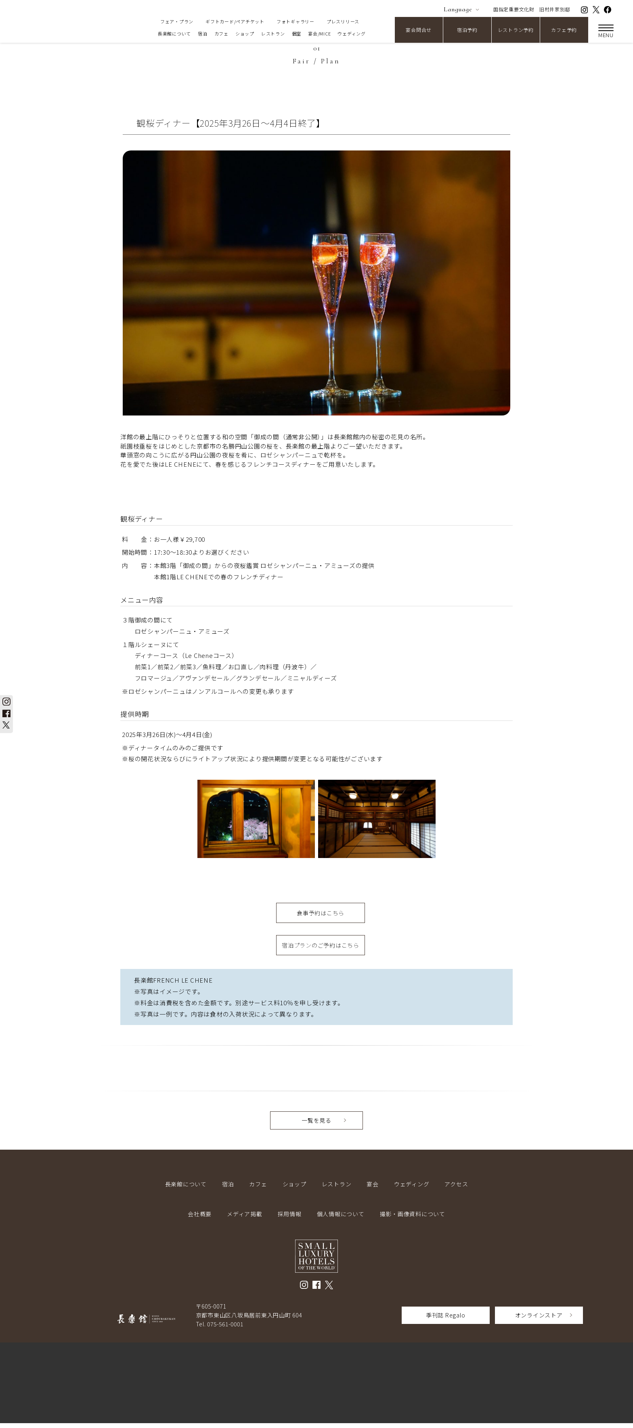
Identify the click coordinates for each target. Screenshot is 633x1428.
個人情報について (341, 1219)
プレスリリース (343, 21)
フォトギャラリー (295, 21)
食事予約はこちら (320, 914)
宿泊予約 (467, 29)
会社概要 (200, 1219)
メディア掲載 (244, 1219)
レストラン (273, 33)
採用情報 (290, 1219)
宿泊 (203, 33)
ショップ (244, 33)
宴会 (373, 1189)
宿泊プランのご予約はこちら (320, 949)
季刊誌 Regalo (445, 1320)
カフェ (221, 33)
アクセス (456, 1189)
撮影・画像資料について (412, 1219)
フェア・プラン (176, 21)
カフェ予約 (564, 29)
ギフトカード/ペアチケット (234, 21)
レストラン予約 (516, 29)
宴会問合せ (419, 29)
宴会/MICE (319, 33)
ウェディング (351, 33)
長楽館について (174, 33)
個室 (297, 33)
